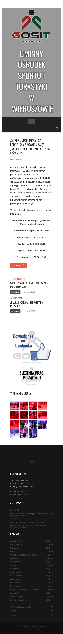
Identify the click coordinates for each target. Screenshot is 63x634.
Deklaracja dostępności (21, 607)
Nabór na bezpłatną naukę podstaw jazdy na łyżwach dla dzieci (29, 514)
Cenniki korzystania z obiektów (23, 555)
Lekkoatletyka (16, 576)
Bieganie (14, 548)
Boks (12, 552)
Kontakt (14, 615)
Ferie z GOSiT (16, 510)
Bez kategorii (16, 545)
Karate (13, 565)
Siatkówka (14, 593)
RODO (13, 611)
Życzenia (14, 519)
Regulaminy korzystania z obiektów (25, 590)
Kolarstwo (14, 569)
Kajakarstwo (15, 562)
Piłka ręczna (15, 586)
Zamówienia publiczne (20, 600)
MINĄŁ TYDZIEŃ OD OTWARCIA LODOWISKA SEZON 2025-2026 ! (30, 527)
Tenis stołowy (16, 597)
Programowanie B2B (31, 630)
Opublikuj (18, 265)
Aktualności (17, 160)
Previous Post (18, 279)
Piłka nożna (15, 583)
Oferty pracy (15, 579)
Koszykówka (15, 572)
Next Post (16, 298)
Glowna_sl (14, 558)
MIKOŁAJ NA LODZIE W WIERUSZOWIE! (27, 522)
